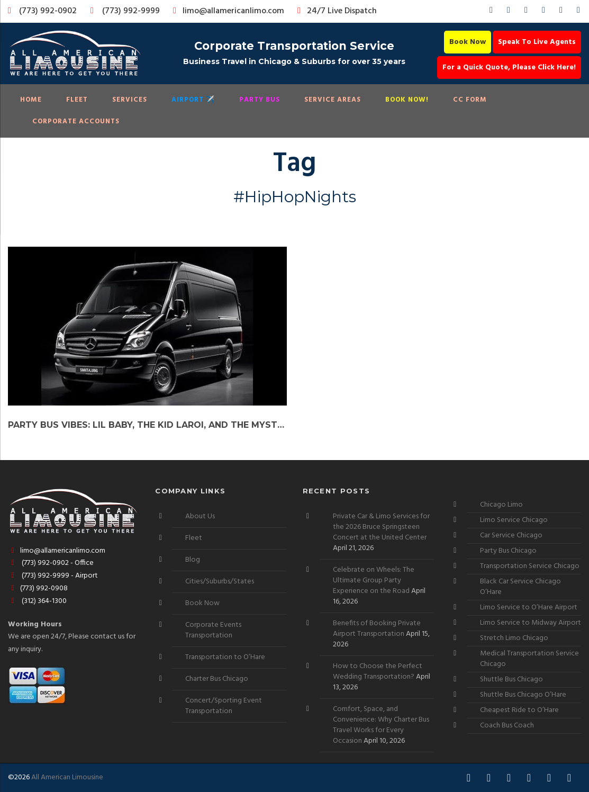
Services (129, 99)
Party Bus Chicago (508, 551)
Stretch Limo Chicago (514, 638)
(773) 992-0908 (38, 588)
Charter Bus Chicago (216, 679)
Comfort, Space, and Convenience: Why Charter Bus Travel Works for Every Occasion (381, 725)
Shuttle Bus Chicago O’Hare (523, 695)
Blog (192, 560)
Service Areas (332, 99)
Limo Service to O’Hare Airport (528, 607)
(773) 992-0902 (40, 11)
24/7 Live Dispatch (335, 11)
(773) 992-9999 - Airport (53, 576)
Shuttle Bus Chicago (511, 679)
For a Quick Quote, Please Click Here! (509, 67)
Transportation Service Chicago (529, 566)
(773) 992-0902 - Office (51, 563)
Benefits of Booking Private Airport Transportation (377, 628)
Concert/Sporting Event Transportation (223, 706)
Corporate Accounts (76, 121)
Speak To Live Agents (537, 42)
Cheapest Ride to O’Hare (519, 710)
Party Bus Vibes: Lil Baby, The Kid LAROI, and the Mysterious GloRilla (147, 425)
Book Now (467, 42)
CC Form (470, 99)
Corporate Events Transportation (213, 630)
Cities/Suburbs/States (219, 581)
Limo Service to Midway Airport (530, 623)
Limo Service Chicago (514, 520)
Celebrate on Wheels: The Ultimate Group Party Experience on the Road (373, 580)
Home (31, 99)
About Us (200, 516)
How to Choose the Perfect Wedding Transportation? (377, 671)
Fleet (77, 99)
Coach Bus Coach (507, 725)
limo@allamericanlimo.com (226, 11)
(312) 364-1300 (37, 601)
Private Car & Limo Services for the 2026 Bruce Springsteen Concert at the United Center (381, 527)
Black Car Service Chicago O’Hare (520, 586)
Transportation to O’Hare (225, 657)
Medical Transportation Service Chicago (529, 658)
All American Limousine (67, 777)
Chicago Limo (501, 505)
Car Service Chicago (511, 535)
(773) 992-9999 (122, 11)
